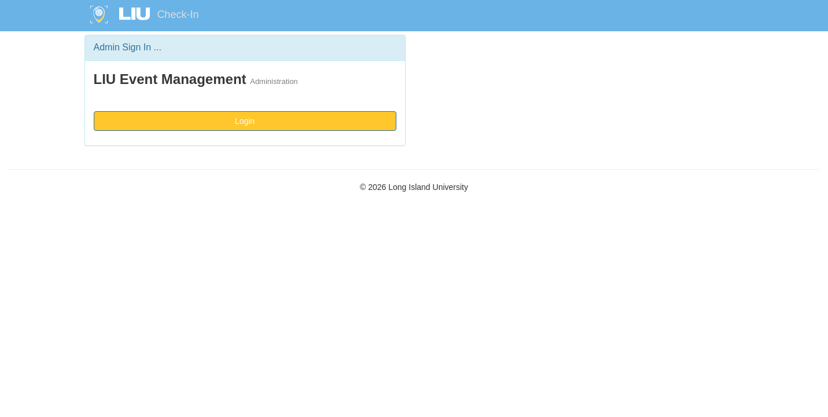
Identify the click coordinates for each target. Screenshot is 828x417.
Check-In (177, 14)
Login (245, 121)
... (157, 47)
